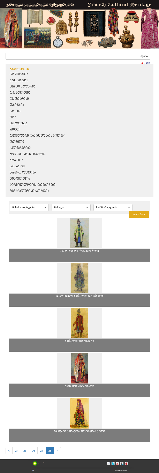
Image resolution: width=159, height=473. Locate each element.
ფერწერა (17, 105)
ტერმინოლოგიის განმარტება (32, 185)
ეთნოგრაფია (20, 178)
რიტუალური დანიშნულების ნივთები (37, 135)
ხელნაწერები (20, 148)
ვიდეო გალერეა (22, 86)
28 (50, 450)
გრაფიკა (16, 160)
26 (33, 450)
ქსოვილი (17, 142)
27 (41, 450)
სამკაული (17, 166)
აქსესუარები (19, 99)
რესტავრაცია (20, 92)
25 (25, 450)
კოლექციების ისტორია (28, 154)
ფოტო (15, 129)
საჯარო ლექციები (23, 172)
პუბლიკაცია (19, 74)
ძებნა (144, 56)
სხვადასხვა (18, 123)
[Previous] (9, 450)
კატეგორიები (20, 69)
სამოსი (15, 111)
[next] (57, 450)
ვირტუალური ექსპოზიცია (29, 191)
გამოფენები (19, 80)
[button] (29, 207)
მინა (13, 117)
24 (16, 450)
